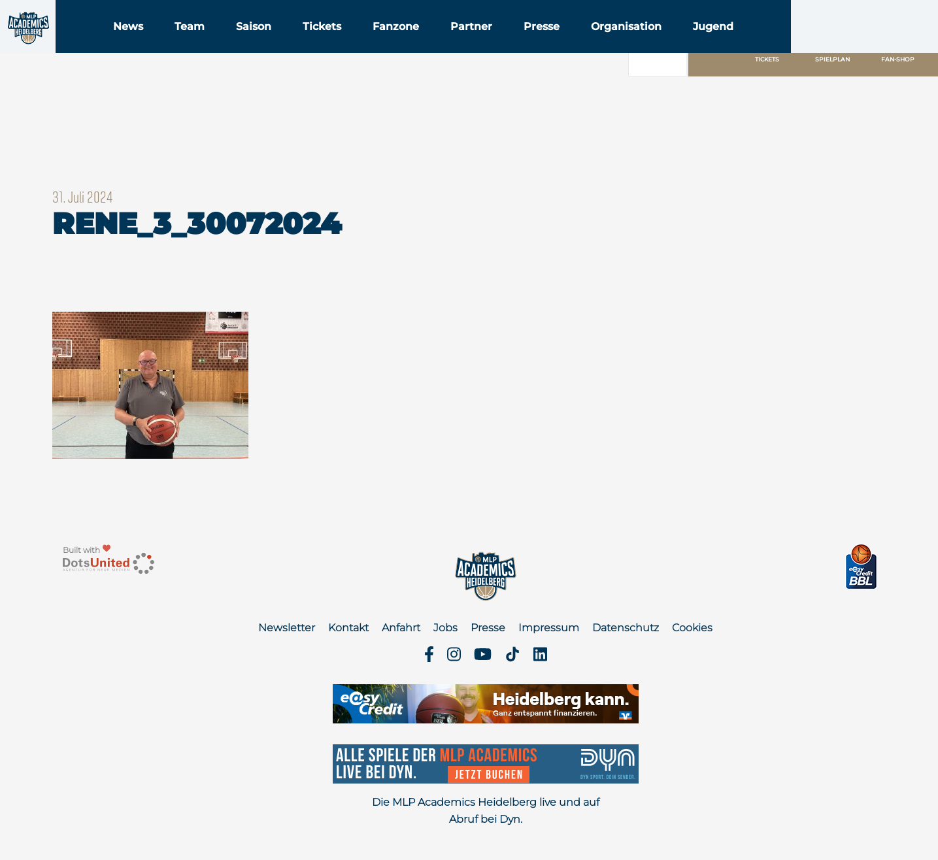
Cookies (692, 627)
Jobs (445, 627)
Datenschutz (625, 627)
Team (271, 45)
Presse (623, 45)
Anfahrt (401, 627)
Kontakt (348, 627)
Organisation (708, 45)
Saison (335, 45)
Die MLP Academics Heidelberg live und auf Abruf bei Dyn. (485, 810)
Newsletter (286, 627)
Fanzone (477, 45)
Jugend (795, 45)
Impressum (548, 627)
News (210, 45)
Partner (553, 45)
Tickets (403, 45)
